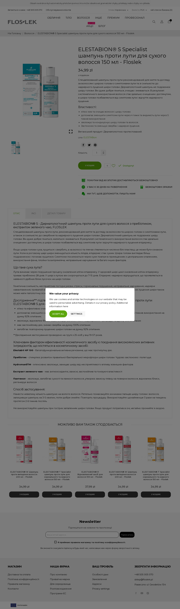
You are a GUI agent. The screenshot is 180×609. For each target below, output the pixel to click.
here (65, 306)
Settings (76, 313)
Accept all (58, 314)
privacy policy (108, 302)
